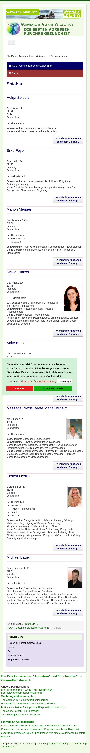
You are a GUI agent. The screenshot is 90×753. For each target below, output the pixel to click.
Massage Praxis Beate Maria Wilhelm (37, 408)
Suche (14, 73)
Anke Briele (16, 343)
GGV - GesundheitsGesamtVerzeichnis (31, 65)
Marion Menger (19, 209)
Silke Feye (15, 150)
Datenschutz (9, 746)
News (11, 647)
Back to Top (80, 743)
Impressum (54, 743)
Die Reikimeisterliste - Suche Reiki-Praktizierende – (28, 689)
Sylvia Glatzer (18, 272)
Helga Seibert (18, 97)
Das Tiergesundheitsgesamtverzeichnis (21, 692)
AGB (64, 743)
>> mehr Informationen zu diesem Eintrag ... (68, 140)
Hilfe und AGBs (16, 655)
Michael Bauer (18, 557)
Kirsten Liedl (17, 476)
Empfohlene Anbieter (19, 659)
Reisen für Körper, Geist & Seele (25, 643)
